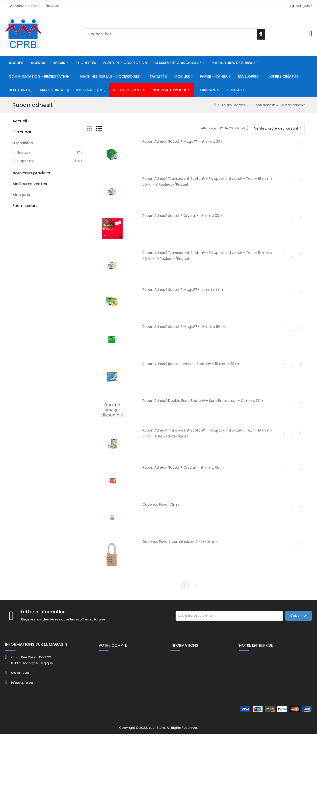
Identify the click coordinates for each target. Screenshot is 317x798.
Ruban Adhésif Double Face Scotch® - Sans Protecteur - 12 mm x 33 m (203, 400)
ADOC (17, 650)
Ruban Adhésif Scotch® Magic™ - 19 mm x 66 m (183, 326)
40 (14, 315)
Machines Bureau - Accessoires (38, 156)
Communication (25, 164)
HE (14, 248)
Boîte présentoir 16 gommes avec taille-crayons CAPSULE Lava (59, 455)
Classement (22, 139)
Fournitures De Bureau (30, 147)
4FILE (16, 639)
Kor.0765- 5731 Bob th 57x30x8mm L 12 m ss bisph (58, 525)
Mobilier (18, 181)
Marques (21, 618)
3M (14, 633)
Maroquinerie (23, 223)
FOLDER (18, 341)
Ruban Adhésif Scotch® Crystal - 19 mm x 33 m (183, 215)
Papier (17, 189)
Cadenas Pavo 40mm (161, 504)
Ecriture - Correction (28, 130)
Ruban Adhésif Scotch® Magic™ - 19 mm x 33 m (183, 141)
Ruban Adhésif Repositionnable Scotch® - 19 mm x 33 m (190, 363)
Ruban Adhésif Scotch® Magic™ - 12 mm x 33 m (183, 289)
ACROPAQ (20, 644)
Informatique (22, 231)
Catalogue (21, 332)
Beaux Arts (20, 214)
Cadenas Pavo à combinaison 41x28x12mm (179, 541)
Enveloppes (21, 198)
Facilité (18, 172)
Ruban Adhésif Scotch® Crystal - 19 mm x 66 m (183, 467)
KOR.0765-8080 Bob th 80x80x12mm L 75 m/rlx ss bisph (60, 559)
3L (14, 627)
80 (14, 240)
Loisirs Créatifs (23, 206)
